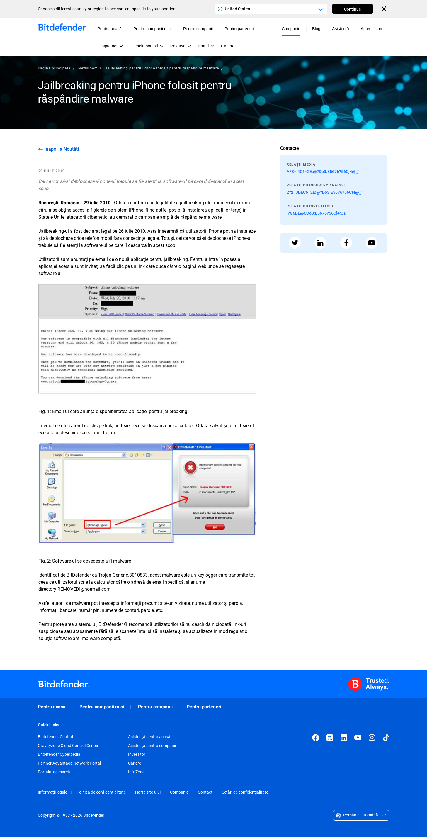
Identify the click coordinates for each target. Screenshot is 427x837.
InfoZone (136, 772)
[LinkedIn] (343, 737)
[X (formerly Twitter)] (329, 737)
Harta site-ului (148, 792)
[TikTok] (385, 737)
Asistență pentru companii (152, 745)
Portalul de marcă (54, 772)
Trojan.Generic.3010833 (123, 575)
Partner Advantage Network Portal (69, 763)
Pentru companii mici (101, 706)
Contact (205, 792)
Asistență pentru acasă (149, 736)
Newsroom (88, 68)
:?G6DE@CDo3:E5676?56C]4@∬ (317, 213)
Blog (316, 28)
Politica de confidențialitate (101, 792)
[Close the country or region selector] (384, 8)
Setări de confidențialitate (245, 792)
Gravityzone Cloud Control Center (68, 745)
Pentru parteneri (204, 706)
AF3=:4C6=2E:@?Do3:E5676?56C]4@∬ (323, 171)
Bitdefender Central (55, 736)
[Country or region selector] (271, 9)
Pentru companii (155, 706)
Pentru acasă (52, 706)
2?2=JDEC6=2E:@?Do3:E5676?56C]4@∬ (324, 192)
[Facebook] (315, 737)
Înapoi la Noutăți (61, 149)
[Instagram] (371, 737)
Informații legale (52, 792)
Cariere (134, 763)
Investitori (137, 754)
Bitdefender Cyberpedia (59, 754)
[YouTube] (357, 737)
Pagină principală (54, 68)
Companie (179, 792)
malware (171, 575)
